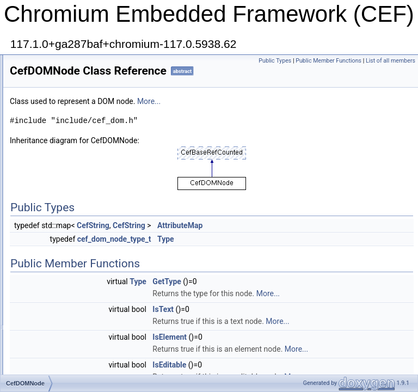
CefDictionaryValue (63, 172)
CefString (229, 240)
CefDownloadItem (62, 268)
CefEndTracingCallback (70, 328)
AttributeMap (316, 240)
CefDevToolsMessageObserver (81, 148)
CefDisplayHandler (63, 196)
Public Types (326, 60)
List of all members (390, 72)
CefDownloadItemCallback (74, 280)
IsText (299, 336)
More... (285, 116)
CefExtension (55, 340)
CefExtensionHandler (66, 352)
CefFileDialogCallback (68, 363)
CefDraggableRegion (66, 304)
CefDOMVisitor (57, 232)
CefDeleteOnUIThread (68, 136)
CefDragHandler (59, 316)
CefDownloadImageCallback (77, 256)
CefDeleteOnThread (65, 124)
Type (301, 254)
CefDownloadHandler (67, 244)
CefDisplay (51, 184)
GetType (302, 296)
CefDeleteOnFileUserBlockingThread (89, 76)
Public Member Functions (380, 60)
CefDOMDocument (63, 208)
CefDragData (55, 292)
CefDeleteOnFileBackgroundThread (88, 64)
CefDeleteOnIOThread (68, 100)
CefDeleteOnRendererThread (78, 112)
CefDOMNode (56, 220)
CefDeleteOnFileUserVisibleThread (87, 88)
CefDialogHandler (62, 160)
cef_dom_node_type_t (250, 254)
